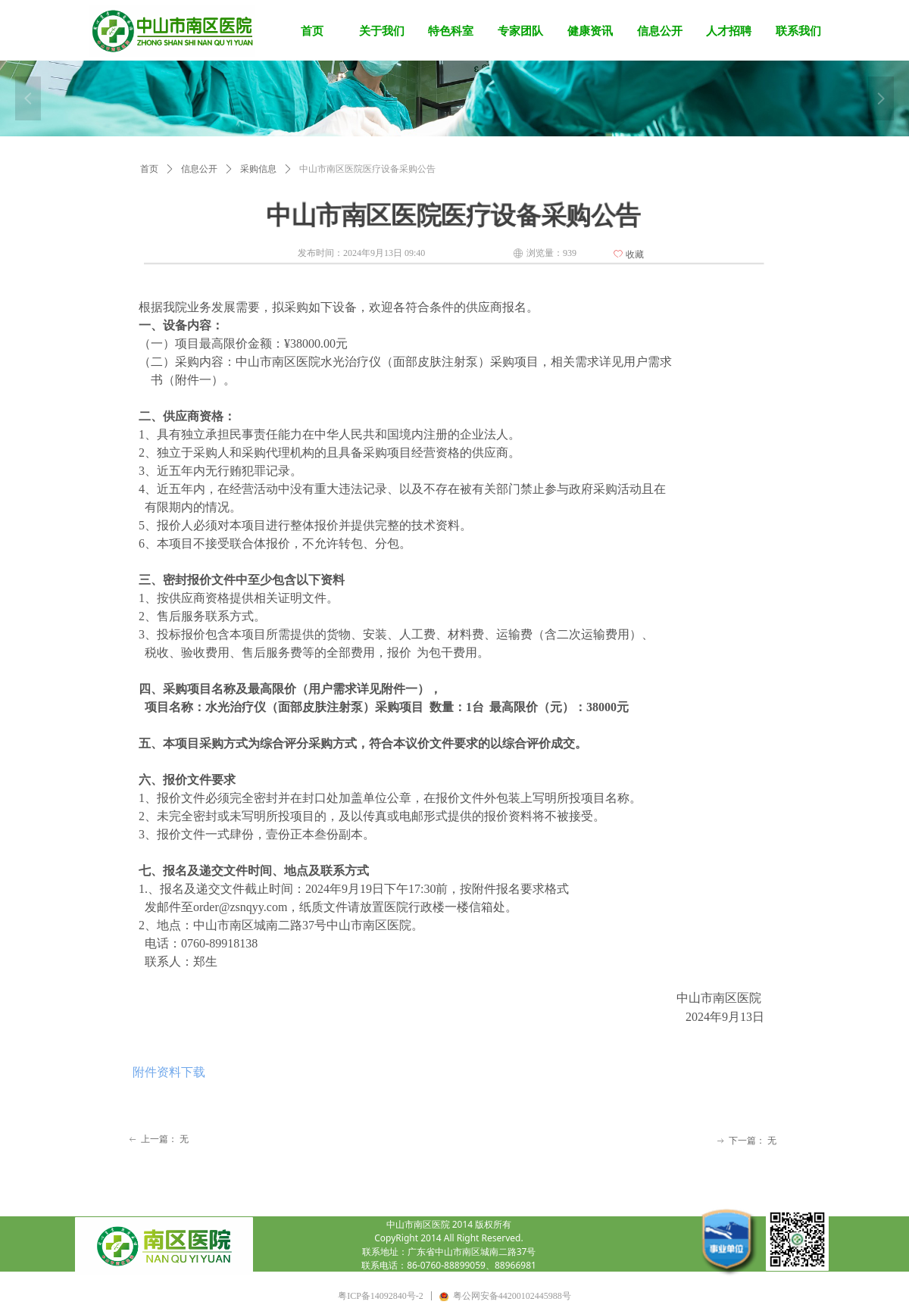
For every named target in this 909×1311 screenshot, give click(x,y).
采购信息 (258, 169)
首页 (149, 169)
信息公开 (199, 169)
